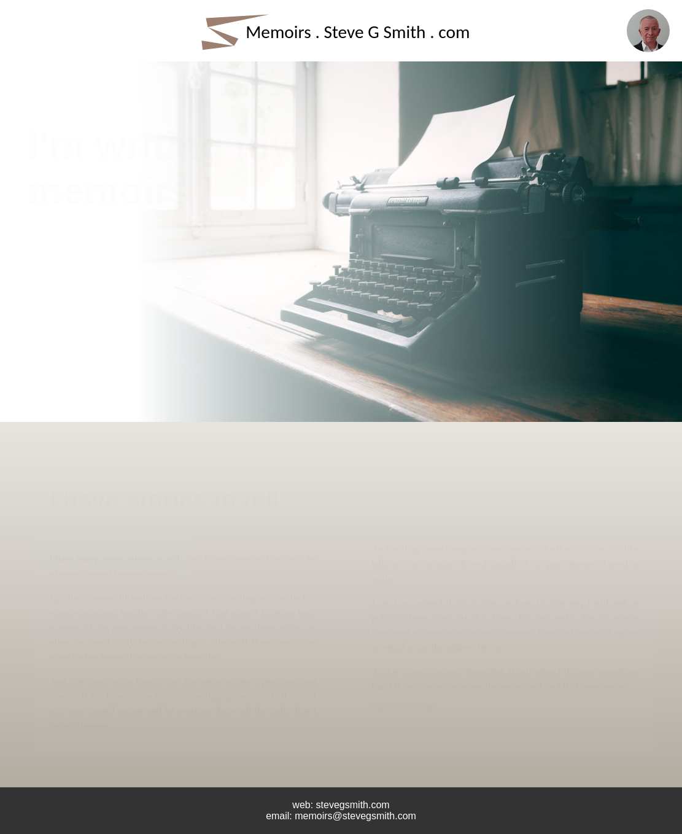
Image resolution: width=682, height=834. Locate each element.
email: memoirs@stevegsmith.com (341, 816)
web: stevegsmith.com (340, 805)
